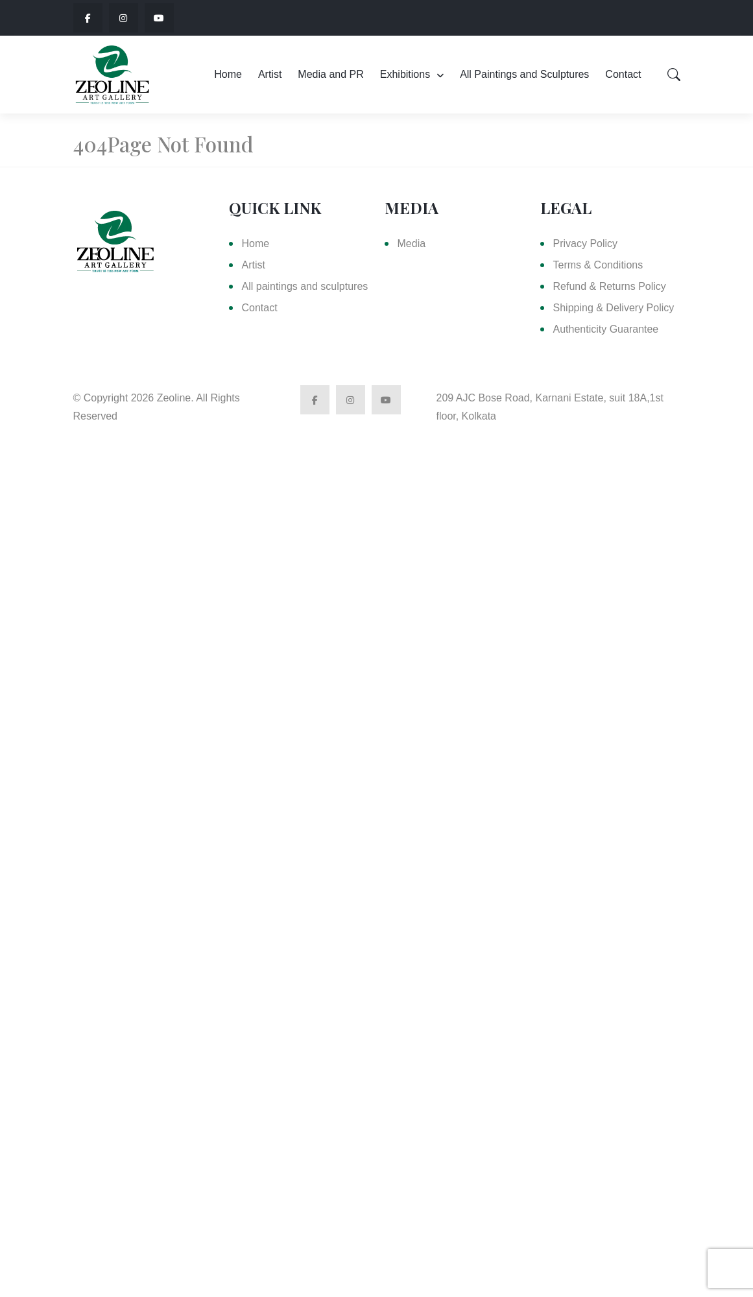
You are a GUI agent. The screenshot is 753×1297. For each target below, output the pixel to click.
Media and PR (330, 74)
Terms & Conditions (598, 264)
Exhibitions (405, 74)
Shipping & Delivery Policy (614, 307)
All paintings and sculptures (305, 286)
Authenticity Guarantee (606, 329)
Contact (623, 74)
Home (228, 74)
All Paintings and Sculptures (524, 74)
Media (412, 243)
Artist (269, 74)
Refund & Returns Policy (609, 286)
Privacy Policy (585, 243)
